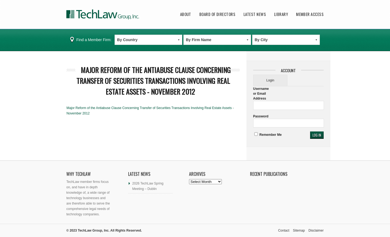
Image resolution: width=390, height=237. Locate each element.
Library (281, 14)
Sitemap (299, 230)
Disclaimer (316, 230)
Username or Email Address (261, 93)
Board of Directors (217, 14)
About (185, 14)
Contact (283, 230)
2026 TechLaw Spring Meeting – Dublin (147, 186)
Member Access (310, 14)
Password (261, 116)
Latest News (254, 14)
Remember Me (268, 135)
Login (270, 80)
